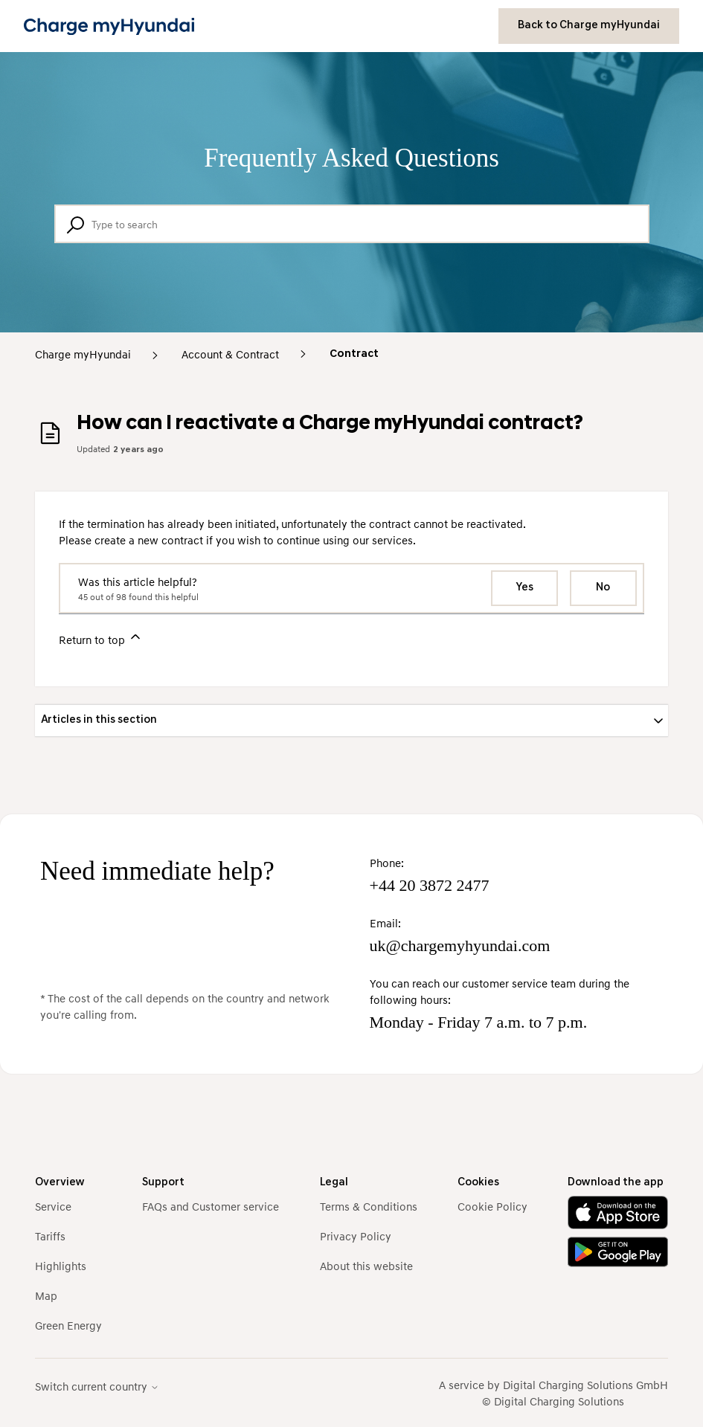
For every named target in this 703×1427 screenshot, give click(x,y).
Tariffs (50, 1236)
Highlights (60, 1265)
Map (46, 1295)
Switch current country (97, 1386)
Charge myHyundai (83, 354)
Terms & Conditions (368, 1206)
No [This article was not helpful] (603, 587)
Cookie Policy (492, 1206)
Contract (354, 354)
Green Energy (68, 1325)
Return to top (101, 637)
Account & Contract (230, 354)
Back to (589, 25)
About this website (366, 1265)
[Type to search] (352, 224)
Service (53, 1206)
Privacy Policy (355, 1236)
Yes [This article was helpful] (524, 587)
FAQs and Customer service (210, 1206)
